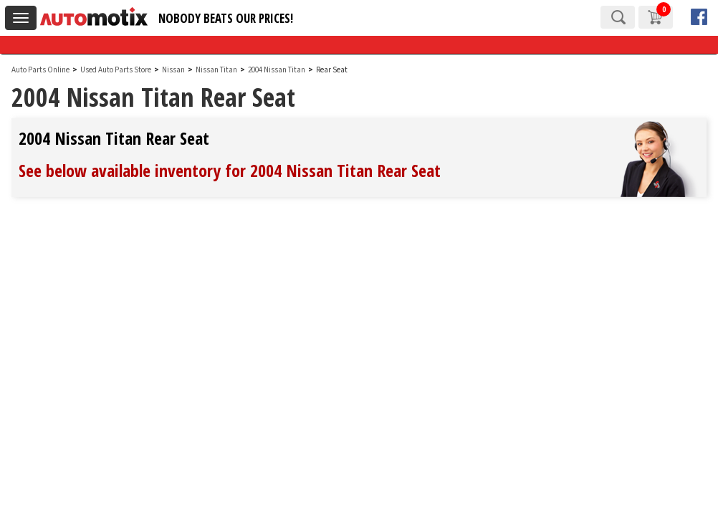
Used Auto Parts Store (115, 69)
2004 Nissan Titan (277, 69)
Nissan (173, 69)
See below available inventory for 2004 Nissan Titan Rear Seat (230, 170)
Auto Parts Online (40, 69)
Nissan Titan (217, 69)
